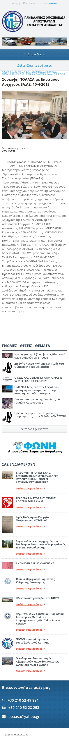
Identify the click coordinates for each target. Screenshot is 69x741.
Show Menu (34, 54)
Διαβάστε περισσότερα (30, 488)
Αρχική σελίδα (9, 71)
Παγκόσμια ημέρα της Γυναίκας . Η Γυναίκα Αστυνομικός (37, 401)
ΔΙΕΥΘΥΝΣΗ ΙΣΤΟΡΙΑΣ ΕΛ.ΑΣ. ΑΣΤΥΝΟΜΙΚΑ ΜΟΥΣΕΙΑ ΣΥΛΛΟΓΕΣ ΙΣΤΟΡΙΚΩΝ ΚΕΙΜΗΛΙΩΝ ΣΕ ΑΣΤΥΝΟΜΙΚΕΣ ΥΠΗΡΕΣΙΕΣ (37, 477)
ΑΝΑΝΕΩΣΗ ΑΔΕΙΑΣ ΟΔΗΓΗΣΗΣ (35, 563)
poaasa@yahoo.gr (24, 716)
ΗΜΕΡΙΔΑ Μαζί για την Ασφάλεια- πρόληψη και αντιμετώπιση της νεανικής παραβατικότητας (36, 390)
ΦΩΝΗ (53, 3)
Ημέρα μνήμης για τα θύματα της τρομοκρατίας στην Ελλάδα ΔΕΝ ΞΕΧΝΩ (40, 414)
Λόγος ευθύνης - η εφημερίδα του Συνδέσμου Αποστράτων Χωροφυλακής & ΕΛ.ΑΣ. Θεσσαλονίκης (41, 544)
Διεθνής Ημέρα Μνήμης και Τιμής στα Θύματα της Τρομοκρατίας (39, 365)
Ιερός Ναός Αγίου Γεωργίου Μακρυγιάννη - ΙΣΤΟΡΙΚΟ (33, 519)
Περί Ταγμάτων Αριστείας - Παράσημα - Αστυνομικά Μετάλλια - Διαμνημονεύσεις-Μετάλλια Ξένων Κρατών (40, 618)
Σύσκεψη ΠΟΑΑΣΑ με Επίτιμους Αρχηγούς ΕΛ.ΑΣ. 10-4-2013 (33, 74)
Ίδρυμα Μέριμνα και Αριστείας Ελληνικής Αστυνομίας (35, 580)
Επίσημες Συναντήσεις (44, 71)
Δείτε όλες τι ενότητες (34, 66)
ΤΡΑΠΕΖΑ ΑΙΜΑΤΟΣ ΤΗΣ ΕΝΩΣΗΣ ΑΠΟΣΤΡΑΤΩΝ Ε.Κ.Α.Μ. (36, 500)
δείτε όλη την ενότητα (34, 429)
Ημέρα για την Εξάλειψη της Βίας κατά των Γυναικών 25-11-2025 (39, 356)
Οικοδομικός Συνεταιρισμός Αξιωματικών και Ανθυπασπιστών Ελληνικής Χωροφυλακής (37, 661)
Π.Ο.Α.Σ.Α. (24, 71)
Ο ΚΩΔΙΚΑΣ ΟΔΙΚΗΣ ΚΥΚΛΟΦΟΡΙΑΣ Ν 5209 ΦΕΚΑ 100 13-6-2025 (38, 379)
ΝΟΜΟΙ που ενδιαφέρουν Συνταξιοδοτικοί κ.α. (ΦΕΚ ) (33, 641)
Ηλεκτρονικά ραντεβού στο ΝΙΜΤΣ (37, 598)
